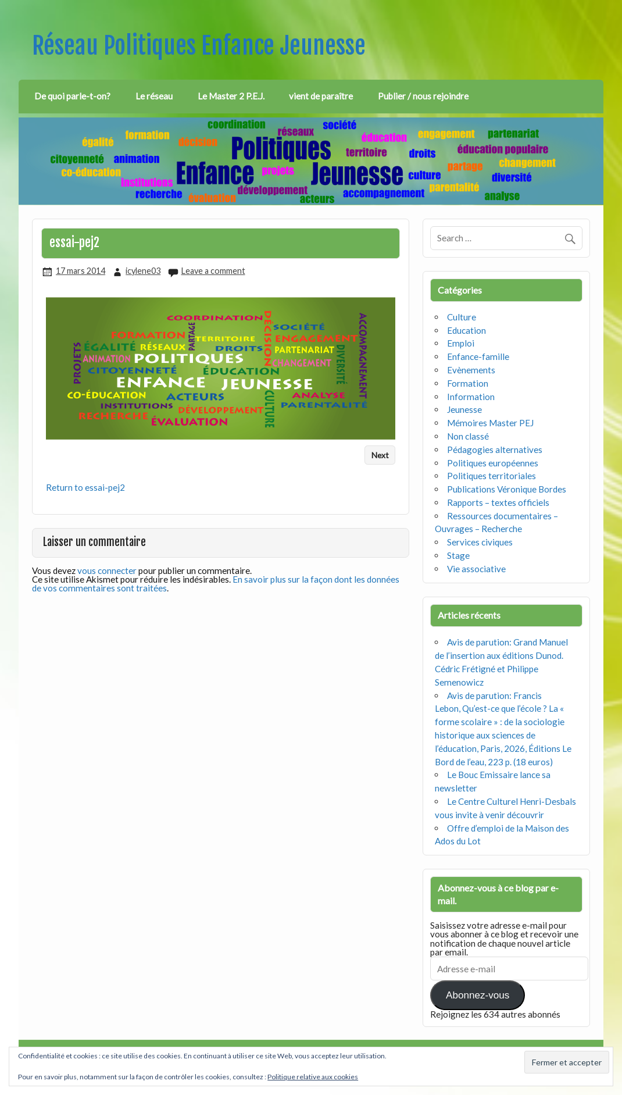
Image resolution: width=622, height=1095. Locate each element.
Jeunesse (464, 409)
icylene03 (143, 271)
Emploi (460, 343)
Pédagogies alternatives (494, 449)
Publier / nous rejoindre (423, 96)
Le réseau (154, 96)
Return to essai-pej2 (85, 487)
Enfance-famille (478, 356)
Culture (461, 317)
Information (471, 396)
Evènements (471, 370)
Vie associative (476, 568)
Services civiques (480, 542)
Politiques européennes (492, 463)
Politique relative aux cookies (312, 1076)
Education (466, 330)
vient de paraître (321, 96)
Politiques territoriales (491, 475)
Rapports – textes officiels (498, 502)
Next (380, 455)
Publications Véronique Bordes (506, 489)
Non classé (468, 436)
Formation (467, 383)
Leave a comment (213, 271)
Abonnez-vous (477, 995)
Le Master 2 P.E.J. (231, 96)
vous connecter (107, 570)
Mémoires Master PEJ (490, 423)
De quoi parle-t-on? (72, 96)
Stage (458, 555)
